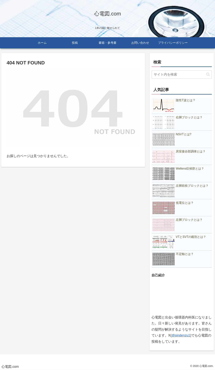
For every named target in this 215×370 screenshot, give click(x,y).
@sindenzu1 (181, 335)
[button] (208, 74)
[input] (182, 74)
